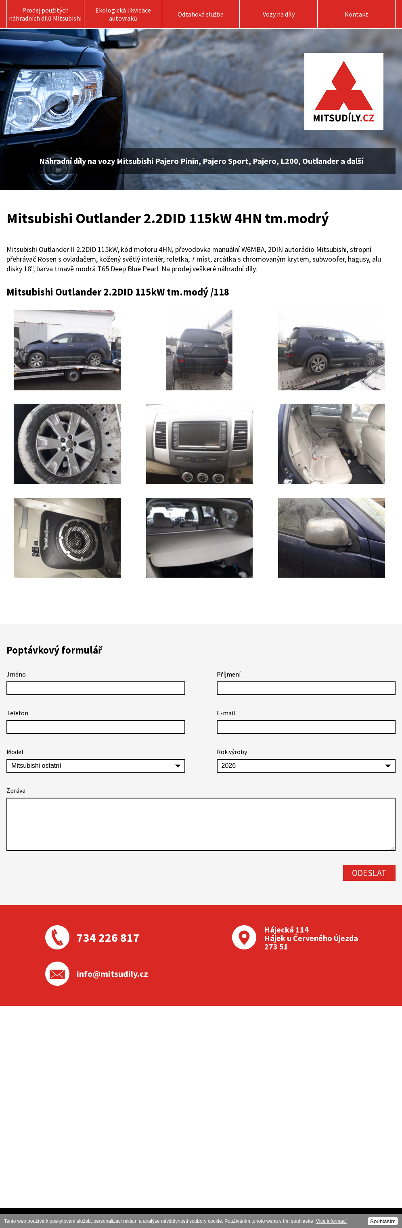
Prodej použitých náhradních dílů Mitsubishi (45, 14)
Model (14, 752)
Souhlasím (383, 1221)
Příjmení (229, 674)
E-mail (226, 713)
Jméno (16, 674)
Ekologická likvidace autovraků (123, 14)
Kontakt (356, 14)
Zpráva (15, 790)
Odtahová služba (201, 14)
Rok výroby (232, 752)
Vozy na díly (279, 14)
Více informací (331, 1221)
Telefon (17, 713)
